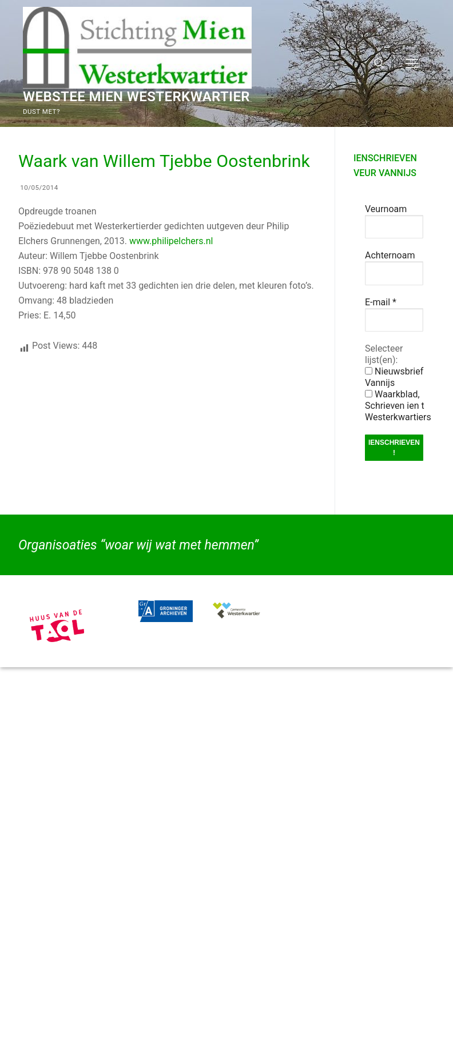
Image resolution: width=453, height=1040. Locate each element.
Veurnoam (386, 209)
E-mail (380, 302)
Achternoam (390, 255)
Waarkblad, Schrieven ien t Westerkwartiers (398, 406)
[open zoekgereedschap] (379, 63)
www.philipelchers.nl (171, 241)
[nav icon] (412, 63)
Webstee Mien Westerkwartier (136, 97)
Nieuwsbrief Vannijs (394, 377)
